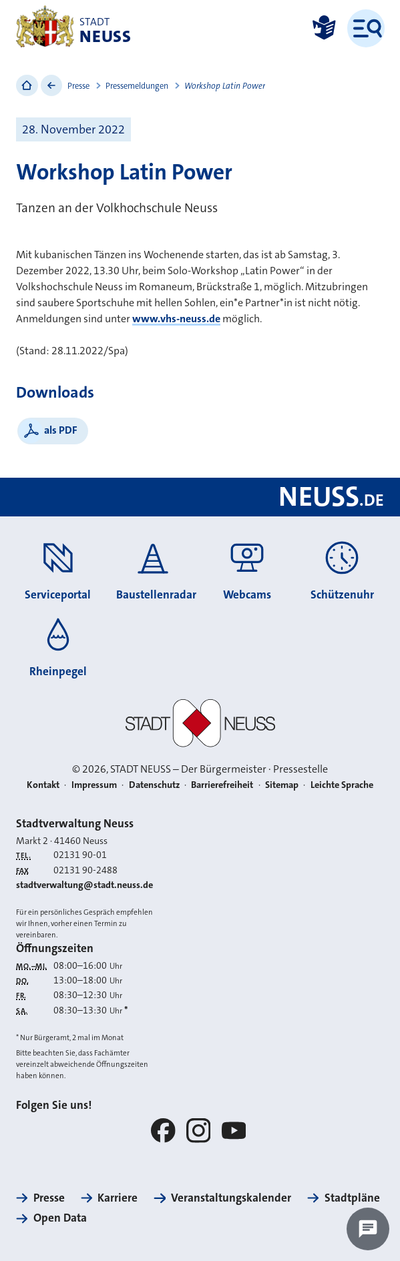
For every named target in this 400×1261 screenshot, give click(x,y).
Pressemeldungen (137, 86)
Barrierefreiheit (222, 785)
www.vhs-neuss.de (176, 319)
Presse (78, 86)
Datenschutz (154, 785)
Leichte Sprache (342, 785)
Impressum (94, 785)
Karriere (117, 1197)
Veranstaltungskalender (231, 1197)
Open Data (60, 1217)
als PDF (60, 430)
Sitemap (281, 785)
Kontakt (43, 785)
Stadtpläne (352, 1197)
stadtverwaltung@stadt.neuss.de (84, 885)
